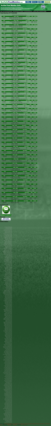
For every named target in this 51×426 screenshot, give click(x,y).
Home (1, 11)
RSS (21, 424)
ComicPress (15, 424)
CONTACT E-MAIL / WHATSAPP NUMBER (39, 11)
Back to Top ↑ (25, 424)
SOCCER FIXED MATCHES (28, 11)
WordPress (9, 424)
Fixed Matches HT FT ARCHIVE (18, 11)
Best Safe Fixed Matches (7, 11)
